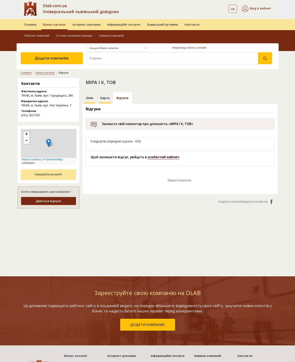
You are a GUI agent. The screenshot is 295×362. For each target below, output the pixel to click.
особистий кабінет (163, 157)
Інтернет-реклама (86, 24)
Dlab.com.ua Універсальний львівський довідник (81, 8)
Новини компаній (111, 36)
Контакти (192, 24)
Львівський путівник (162, 24)
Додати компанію (52, 58)
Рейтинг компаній (36, 36)
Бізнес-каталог (54, 24)
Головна (30, 24)
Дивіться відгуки (48, 201)
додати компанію (147, 324)
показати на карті (48, 174)
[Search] (172, 58)
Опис (89, 98)
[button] (256, 9)
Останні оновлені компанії (74, 36)
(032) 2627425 (30, 115)
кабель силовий (196, 47)
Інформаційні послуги (123, 24)
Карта (105, 98)
